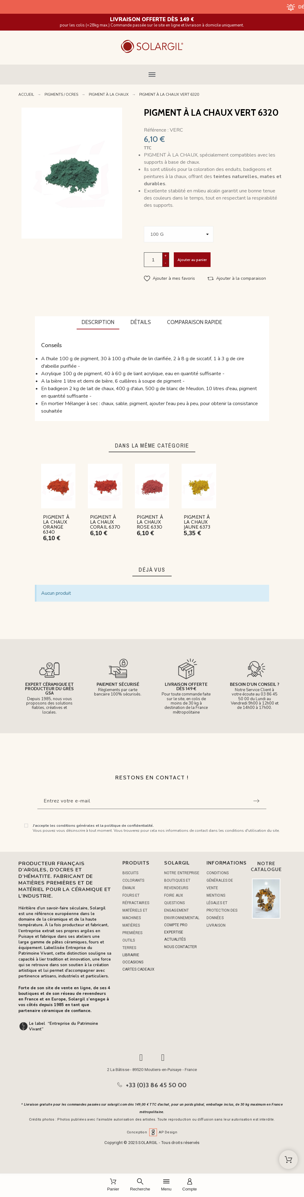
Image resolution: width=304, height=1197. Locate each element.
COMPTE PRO (176, 925)
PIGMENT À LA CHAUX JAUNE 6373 (197, 522)
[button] (152, 74)
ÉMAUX (128, 888)
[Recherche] (140, 1185)
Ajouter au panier (192, 259)
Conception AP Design (152, 1132)
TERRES (129, 948)
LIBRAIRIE (130, 955)
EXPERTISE (173, 932)
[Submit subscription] (256, 801)
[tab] (98, 322)
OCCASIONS (132, 962)
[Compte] (189, 1185)
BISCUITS (130, 873)
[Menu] (166, 1185)
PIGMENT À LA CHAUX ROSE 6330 (150, 522)
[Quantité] (153, 259)
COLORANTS (133, 880)
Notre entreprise (181, 873)
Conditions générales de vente (220, 880)
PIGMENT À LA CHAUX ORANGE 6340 (56, 524)
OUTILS (128, 940)
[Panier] (113, 1185)
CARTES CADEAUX (138, 969)
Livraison (216, 925)
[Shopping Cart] (288, 1159)
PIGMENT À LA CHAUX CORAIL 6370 (105, 522)
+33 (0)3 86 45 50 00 (156, 1085)
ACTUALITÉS (175, 939)
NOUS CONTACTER (180, 947)
